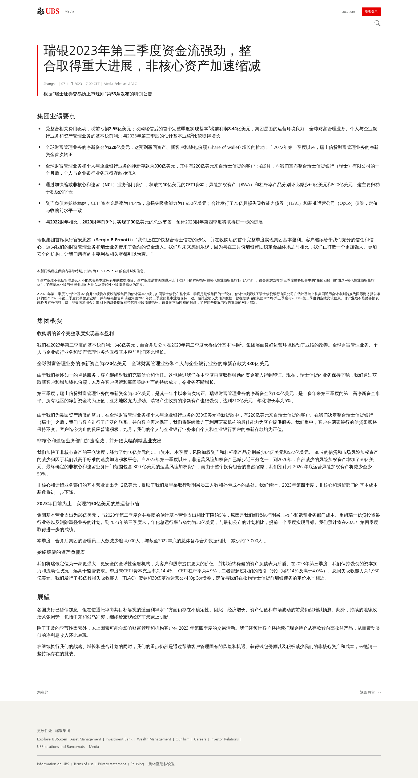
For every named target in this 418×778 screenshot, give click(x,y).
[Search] (378, 23)
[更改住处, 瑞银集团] (62, 731)
